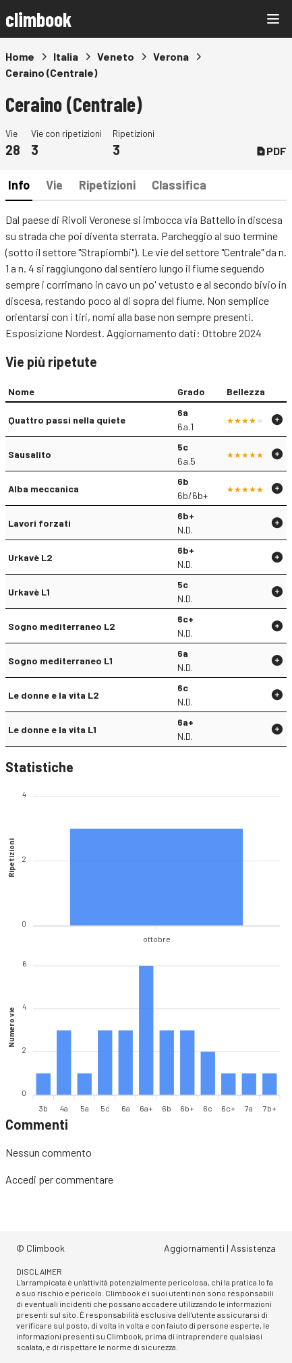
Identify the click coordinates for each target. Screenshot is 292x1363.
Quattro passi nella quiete (66, 420)
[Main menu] (273, 18)
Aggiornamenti (194, 1248)
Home (19, 56)
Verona (171, 56)
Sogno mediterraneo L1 (60, 660)
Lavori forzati (39, 523)
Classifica (179, 184)
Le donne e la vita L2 (53, 695)
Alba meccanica (43, 488)
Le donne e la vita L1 (52, 729)
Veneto (115, 56)
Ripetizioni (107, 184)
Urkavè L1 (29, 592)
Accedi (20, 1179)
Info (19, 184)
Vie (54, 184)
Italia (65, 56)
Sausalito (29, 454)
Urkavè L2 (30, 557)
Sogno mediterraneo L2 (61, 626)
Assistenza (253, 1248)
